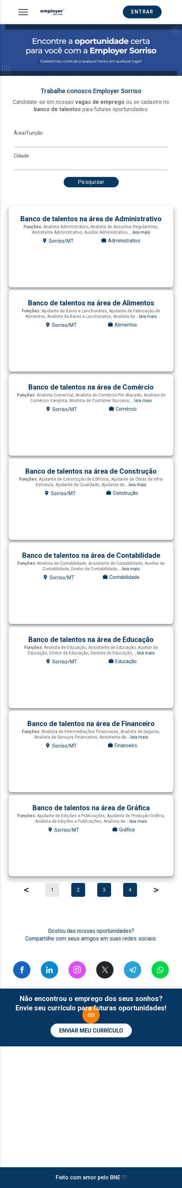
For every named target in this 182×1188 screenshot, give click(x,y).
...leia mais (139, 232)
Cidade (21, 156)
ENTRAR (142, 12)
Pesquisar (91, 182)
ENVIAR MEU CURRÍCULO (91, 1030)
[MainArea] (91, 142)
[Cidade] (91, 165)
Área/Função (28, 133)
